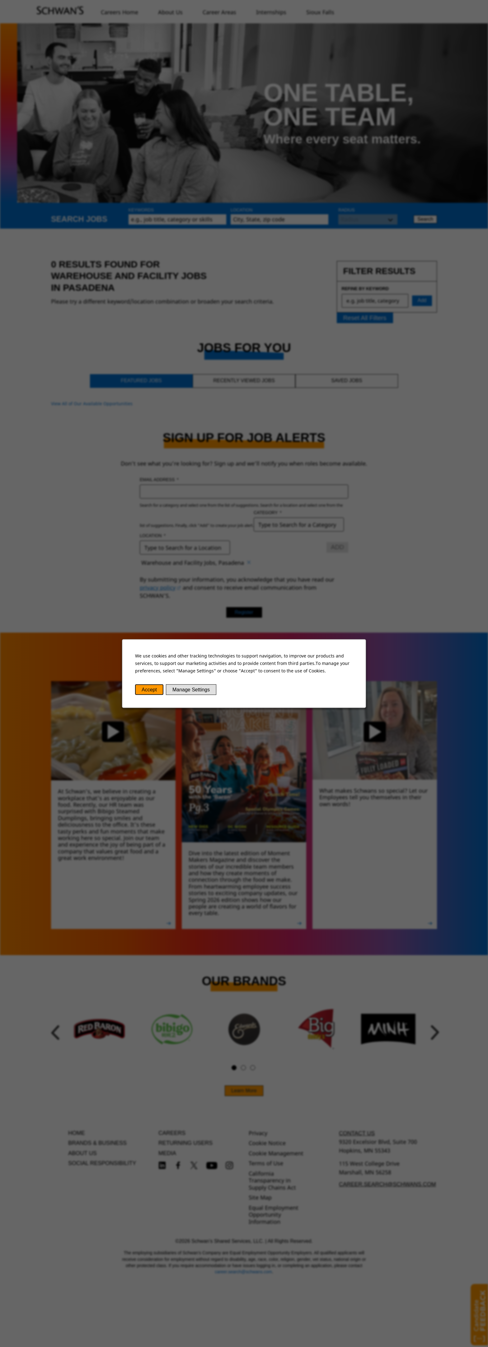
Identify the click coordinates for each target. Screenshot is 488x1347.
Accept (149, 689)
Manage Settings (191, 689)
